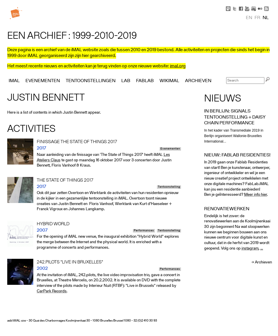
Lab (125, 81)
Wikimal (169, 81)
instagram (250, 248)
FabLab (145, 81)
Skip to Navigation (263, 3)
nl (266, 18)
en (249, 18)
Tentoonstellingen (91, 81)
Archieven (263, 262)
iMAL (14, 81)
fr (257, 18)
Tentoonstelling (169, 187)
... (261, 248)
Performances (144, 230)
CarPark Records (52, 291)
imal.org (178, 66)
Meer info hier (255, 195)
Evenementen (170, 148)
